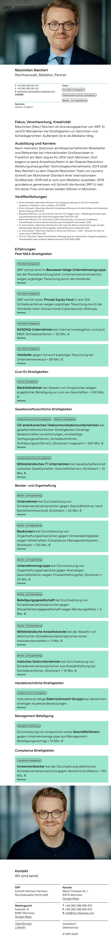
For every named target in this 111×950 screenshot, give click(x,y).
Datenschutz (71, 927)
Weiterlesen (21, 283)
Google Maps (71, 898)
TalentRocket (23, 923)
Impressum (69, 923)
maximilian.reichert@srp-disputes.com (36, 91)
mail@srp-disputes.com (79, 913)
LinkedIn (19, 94)
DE (96, 7)
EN (100, 7)
